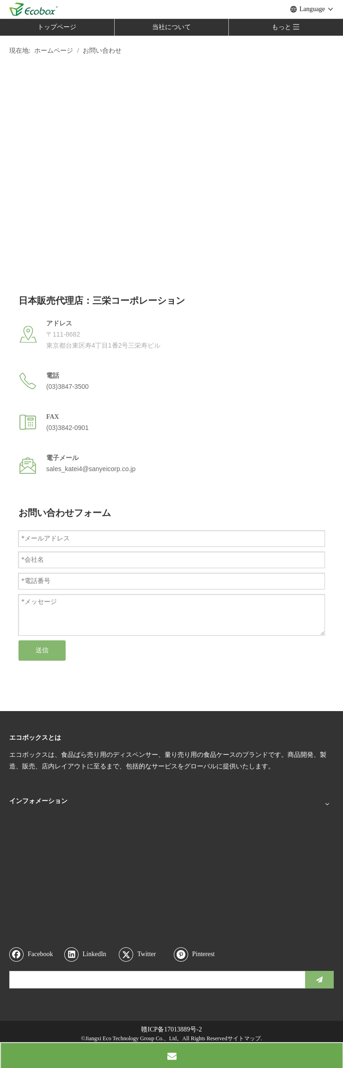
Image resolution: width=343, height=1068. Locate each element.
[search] (155, 979)
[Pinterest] (199, 954)
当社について (171, 27)
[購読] (319, 979)
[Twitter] (144, 954)
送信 (42, 650)
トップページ (56, 27)
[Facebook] (34, 954)
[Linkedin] (89, 954)
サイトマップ (244, 1038)
